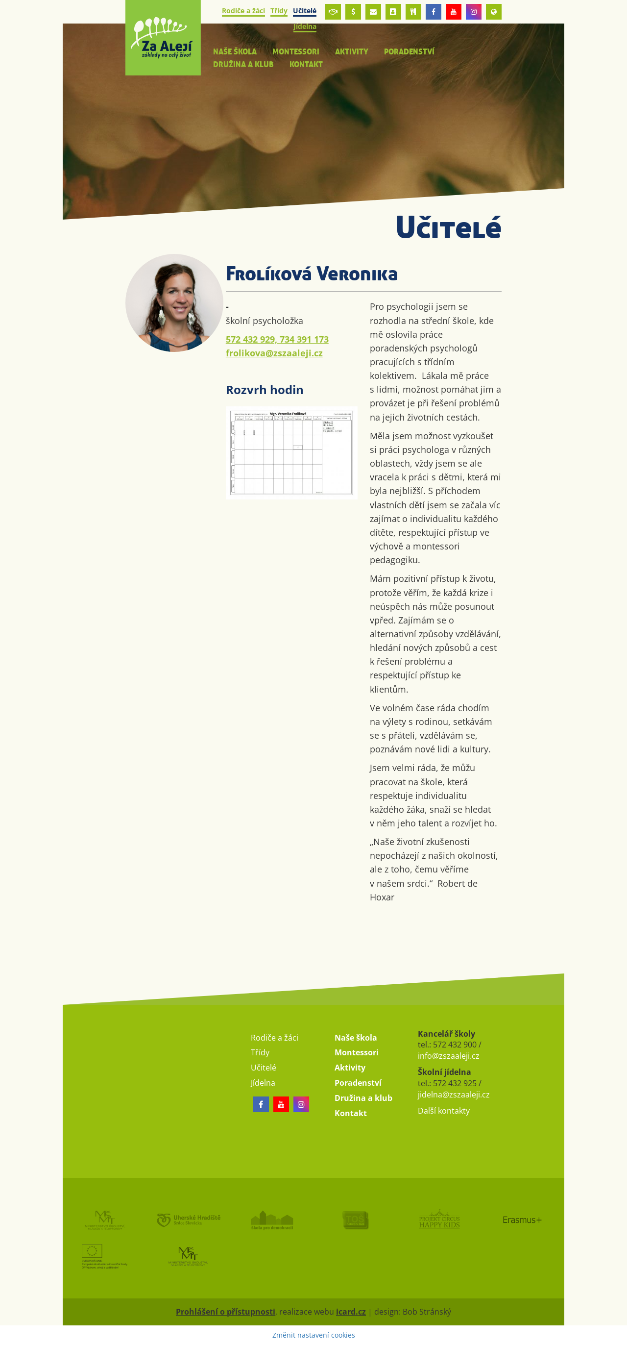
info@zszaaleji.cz (449, 1055)
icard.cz (351, 1311)
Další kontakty (444, 1110)
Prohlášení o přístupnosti (225, 1311)
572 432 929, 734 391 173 (277, 339)
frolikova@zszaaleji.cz (274, 353)
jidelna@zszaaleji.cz (454, 1094)
